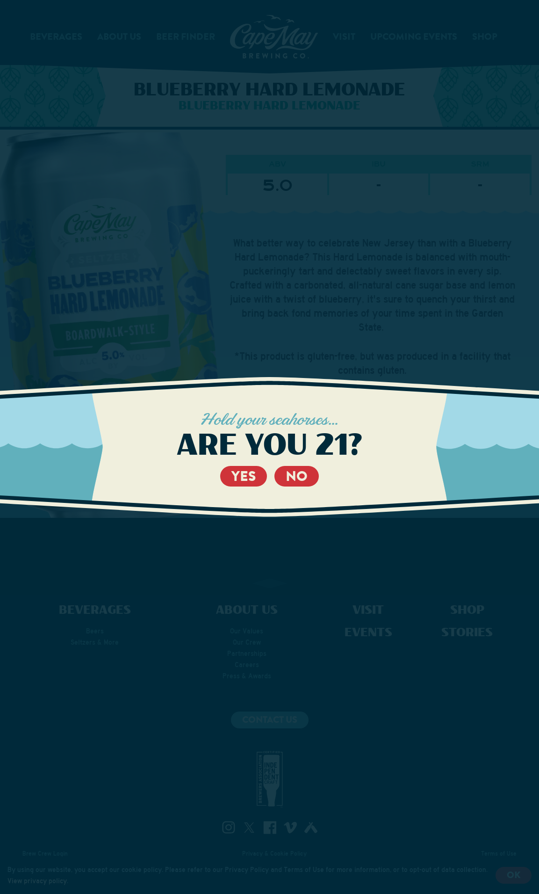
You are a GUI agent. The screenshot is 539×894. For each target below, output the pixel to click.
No (297, 476)
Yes (243, 476)
